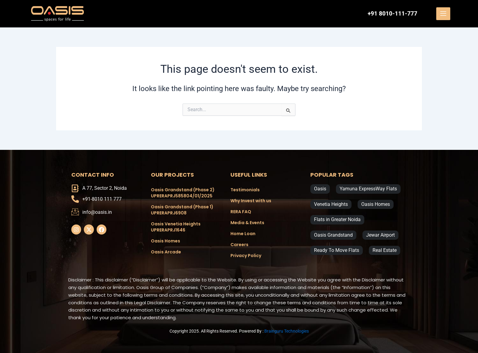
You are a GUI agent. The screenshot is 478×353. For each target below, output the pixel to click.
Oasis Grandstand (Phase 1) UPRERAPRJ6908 (182, 210)
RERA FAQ (240, 212)
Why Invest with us (250, 201)
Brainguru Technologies (286, 331)
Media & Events (247, 223)
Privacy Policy (245, 255)
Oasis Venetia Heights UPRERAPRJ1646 (176, 227)
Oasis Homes (165, 241)
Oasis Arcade (166, 252)
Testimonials (245, 190)
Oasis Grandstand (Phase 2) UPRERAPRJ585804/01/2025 (183, 193)
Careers (239, 245)
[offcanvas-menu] (443, 13)
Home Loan (242, 234)
